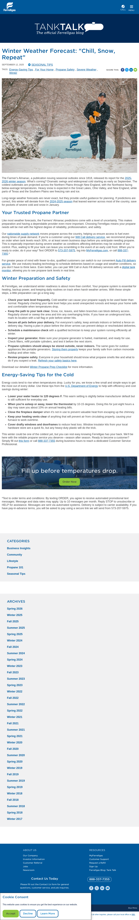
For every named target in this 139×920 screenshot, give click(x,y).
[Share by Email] (135, 70)
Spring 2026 (15, 608)
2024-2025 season (61, 201)
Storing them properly (65, 349)
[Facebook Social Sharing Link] (122, 70)
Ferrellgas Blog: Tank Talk (102, 870)
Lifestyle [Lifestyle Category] (12, 561)
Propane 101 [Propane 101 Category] (15, 567)
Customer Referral (32, 863)
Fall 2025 (13, 621)
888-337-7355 (46, 440)
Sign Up (93, 866)
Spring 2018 (15, 812)
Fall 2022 (13, 697)
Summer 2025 (16, 627)
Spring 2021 (15, 736)
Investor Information (34, 859)
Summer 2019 (16, 780)
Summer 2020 (16, 755)
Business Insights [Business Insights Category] (18, 548)
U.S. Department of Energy (81, 385)
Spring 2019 (15, 787)
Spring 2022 (15, 710)
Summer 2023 (16, 678)
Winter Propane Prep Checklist (48, 367)
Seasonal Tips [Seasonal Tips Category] (16, 573)
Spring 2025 (15, 634)
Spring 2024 (15, 659)
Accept (10, 913)
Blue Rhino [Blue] (132, 908)
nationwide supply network (23, 233)
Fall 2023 (13, 672)
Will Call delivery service (90, 237)
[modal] (45, 906)
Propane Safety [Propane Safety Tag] (65, 69)
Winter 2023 (14, 666)
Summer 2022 (16, 704)
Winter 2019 (14, 767)
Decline (28, 913)
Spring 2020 (15, 761)
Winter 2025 (14, 615)
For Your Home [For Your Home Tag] (44, 69)
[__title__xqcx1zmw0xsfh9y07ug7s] (10, 7)
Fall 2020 (13, 748)
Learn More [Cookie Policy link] (47, 913)
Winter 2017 (14, 818)
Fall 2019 (13, 774)
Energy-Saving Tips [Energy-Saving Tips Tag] (21, 69)
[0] (99, 879)
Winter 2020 (14, 742)
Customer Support (99, 859)
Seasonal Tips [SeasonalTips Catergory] (42, 64)
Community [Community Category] (14, 554)
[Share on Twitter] (127, 70)
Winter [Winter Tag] (13, 72)
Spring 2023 (15, 685)
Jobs (25, 866)
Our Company (30, 855)
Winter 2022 (14, 691)
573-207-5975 (66, 250)
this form (24, 440)
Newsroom (28, 870)
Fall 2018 (13, 799)
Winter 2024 (14, 640)
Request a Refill (97, 863)
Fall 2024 (13, 646)
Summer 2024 (16, 653)
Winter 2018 (14, 793)
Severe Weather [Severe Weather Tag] (86, 69)
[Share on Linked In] (131, 70)
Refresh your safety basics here (57, 360)
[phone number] (123, 8)
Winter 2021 (14, 717)
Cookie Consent (15, 897)
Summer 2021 (16, 729)
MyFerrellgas (96, 855)
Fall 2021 (13, 723)
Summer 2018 (16, 806)
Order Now (69, 481)
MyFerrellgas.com (97, 250)
